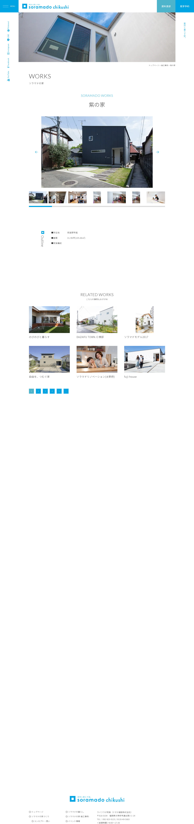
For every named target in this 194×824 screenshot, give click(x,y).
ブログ (71, 782)
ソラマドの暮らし (76, 763)
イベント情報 (74, 773)
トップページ (37, 763)
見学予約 (184, 6)
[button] (157, 152)
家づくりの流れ (41, 782)
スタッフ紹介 (74, 791)
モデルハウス (37, 796)
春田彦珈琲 (73, 787)
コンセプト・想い (42, 773)
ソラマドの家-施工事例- (78, 768)
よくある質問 (40, 791)
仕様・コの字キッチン (44, 777)
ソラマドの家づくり (40, 768)
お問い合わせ (74, 801)
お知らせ (72, 777)
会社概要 (72, 796)
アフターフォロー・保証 (45, 787)
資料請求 (166, 6)
